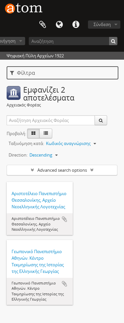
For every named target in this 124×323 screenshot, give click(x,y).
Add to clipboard (64, 219)
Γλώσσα (59, 24)
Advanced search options (62, 170)
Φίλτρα (22, 72)
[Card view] (33, 133)
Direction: (18, 155)
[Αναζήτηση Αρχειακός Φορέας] (51, 120)
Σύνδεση (102, 24)
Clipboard (42, 24)
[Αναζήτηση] (73, 41)
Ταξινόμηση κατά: (26, 143)
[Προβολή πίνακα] (45, 133)
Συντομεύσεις (75, 24)
